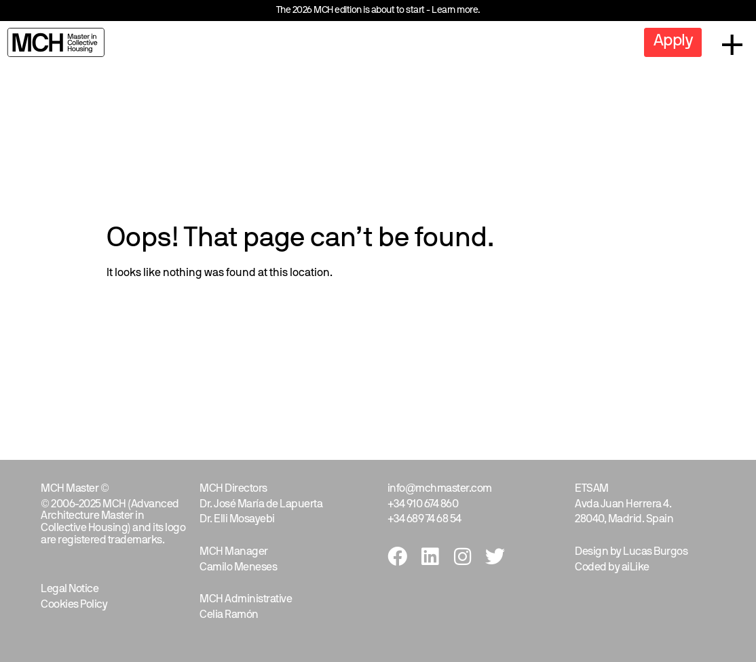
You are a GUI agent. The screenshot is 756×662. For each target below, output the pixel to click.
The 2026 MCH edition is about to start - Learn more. (378, 10)
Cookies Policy (74, 605)
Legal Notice (69, 589)
